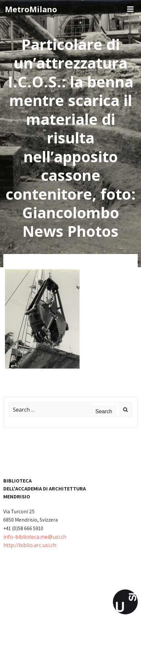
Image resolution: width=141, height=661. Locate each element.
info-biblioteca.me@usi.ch (34, 536)
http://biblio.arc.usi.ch (29, 545)
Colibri (90, 649)
